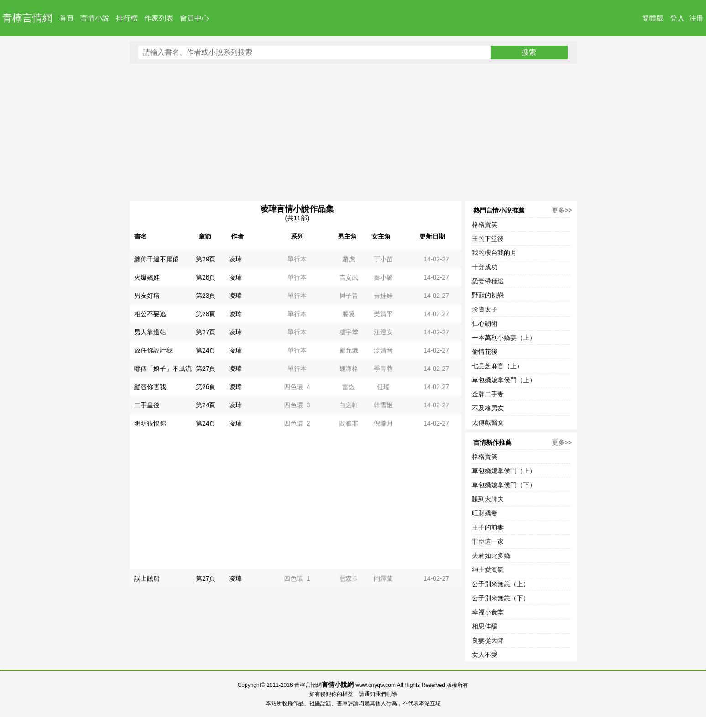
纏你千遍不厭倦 (156, 259)
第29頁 (206, 259)
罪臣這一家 (488, 541)
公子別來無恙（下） (500, 598)
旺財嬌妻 (484, 513)
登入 (677, 18)
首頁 (66, 18)
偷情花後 (484, 351)
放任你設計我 (153, 350)
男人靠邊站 (150, 332)
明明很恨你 (150, 423)
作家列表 (158, 18)
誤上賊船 (147, 578)
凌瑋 (235, 259)
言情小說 (95, 18)
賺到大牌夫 (488, 499)
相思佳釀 (484, 626)
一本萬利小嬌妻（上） (504, 337)
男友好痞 (147, 295)
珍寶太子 (484, 309)
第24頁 (206, 350)
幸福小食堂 (488, 612)
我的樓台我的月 (494, 252)
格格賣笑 (484, 224)
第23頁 (206, 295)
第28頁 (206, 313)
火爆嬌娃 (147, 277)
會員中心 (194, 18)
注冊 (696, 18)
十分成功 (484, 266)
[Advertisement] (353, 132)
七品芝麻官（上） (497, 365)
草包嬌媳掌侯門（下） (504, 484)
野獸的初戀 (488, 295)
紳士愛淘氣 (488, 569)
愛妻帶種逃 (488, 281)
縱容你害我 (150, 386)
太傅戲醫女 (488, 422)
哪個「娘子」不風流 (163, 368)
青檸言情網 (27, 18)
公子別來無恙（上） (500, 583)
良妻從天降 (488, 640)
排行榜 (127, 18)
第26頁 (206, 277)
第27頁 (206, 332)
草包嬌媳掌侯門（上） (504, 380)
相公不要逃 (150, 313)
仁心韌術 (484, 323)
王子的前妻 (488, 527)
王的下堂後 (488, 238)
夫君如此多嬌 (491, 555)
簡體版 (653, 18)
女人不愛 (484, 654)
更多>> (562, 210)
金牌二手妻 (488, 394)
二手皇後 (147, 405)
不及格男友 (488, 408)
